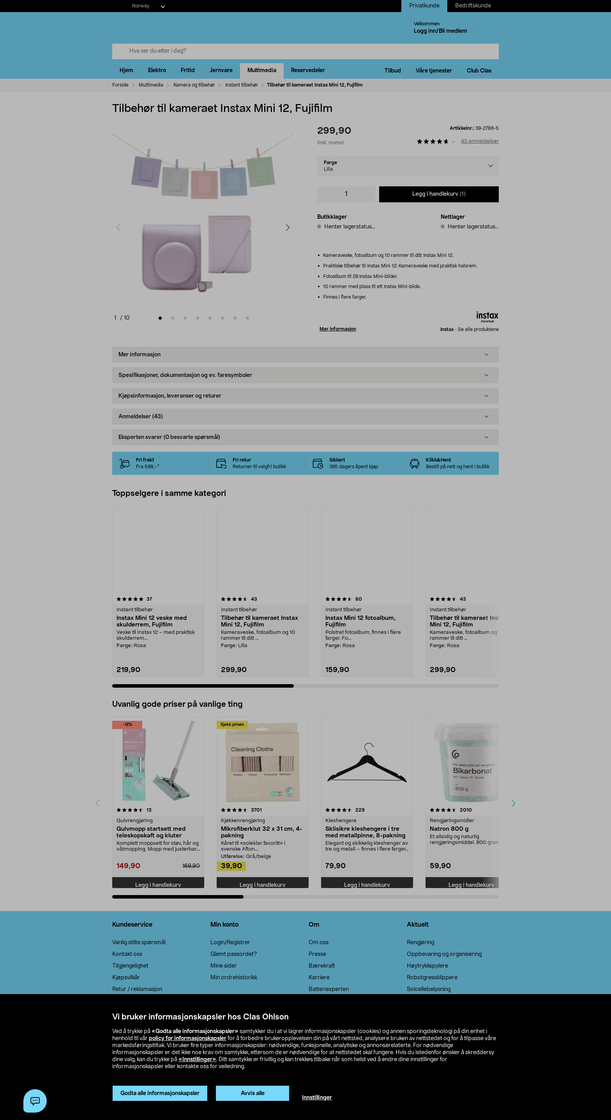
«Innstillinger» (197, 1059)
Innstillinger (317, 1098)
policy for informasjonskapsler (187, 1038)
